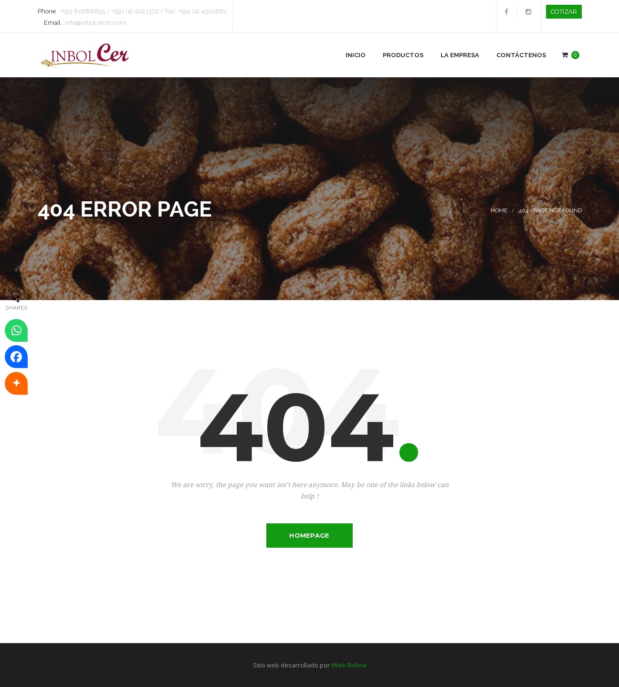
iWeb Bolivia (349, 665)
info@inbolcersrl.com (95, 22)
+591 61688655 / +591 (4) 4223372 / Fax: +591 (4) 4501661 (143, 11)
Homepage (309, 535)
